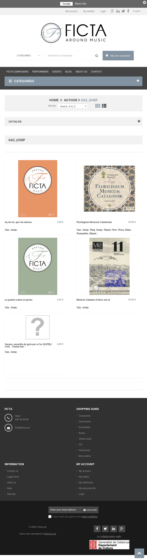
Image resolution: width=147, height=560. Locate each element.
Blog (68, 70)
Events (56, 70)
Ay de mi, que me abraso (18, 221)
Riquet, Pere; (111, 229)
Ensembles (84, 426)
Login (103, 10)
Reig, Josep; (96, 229)
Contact (96, 70)
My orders (84, 475)
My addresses (86, 481)
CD (80, 443)
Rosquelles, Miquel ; (87, 232)
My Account (71, 10)
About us (81, 70)
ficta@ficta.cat (22, 426)
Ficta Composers (17, 70)
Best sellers (85, 455)
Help (9, 487)
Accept (66, 3)
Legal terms (13, 475)
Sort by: (52, 105)
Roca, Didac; (124, 229)
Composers (85, 415)
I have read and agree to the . (75, 515)
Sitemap (11, 493)
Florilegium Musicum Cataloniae (94, 221)
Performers (40, 70)
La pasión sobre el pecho (18, 299)
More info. (81, 3)
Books (82, 432)
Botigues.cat (50, 533)
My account (85, 463)
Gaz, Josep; (11, 229)
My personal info (87, 487)
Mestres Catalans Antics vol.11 (93, 299)
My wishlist (88, 10)
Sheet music (85, 438)
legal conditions (90, 515)
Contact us (12, 470)
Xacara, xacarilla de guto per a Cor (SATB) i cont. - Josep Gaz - (28, 344)
